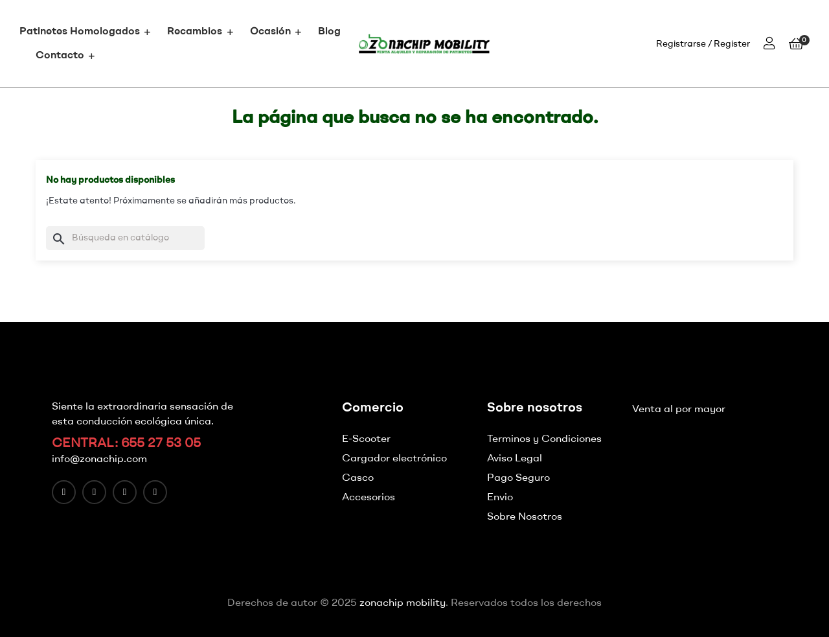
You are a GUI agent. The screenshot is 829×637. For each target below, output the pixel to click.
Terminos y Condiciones (544, 439)
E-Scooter (366, 439)
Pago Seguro (518, 478)
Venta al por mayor (678, 409)
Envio (500, 497)
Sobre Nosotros (524, 517)
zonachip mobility (402, 603)
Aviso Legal (514, 459)
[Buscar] (125, 238)
